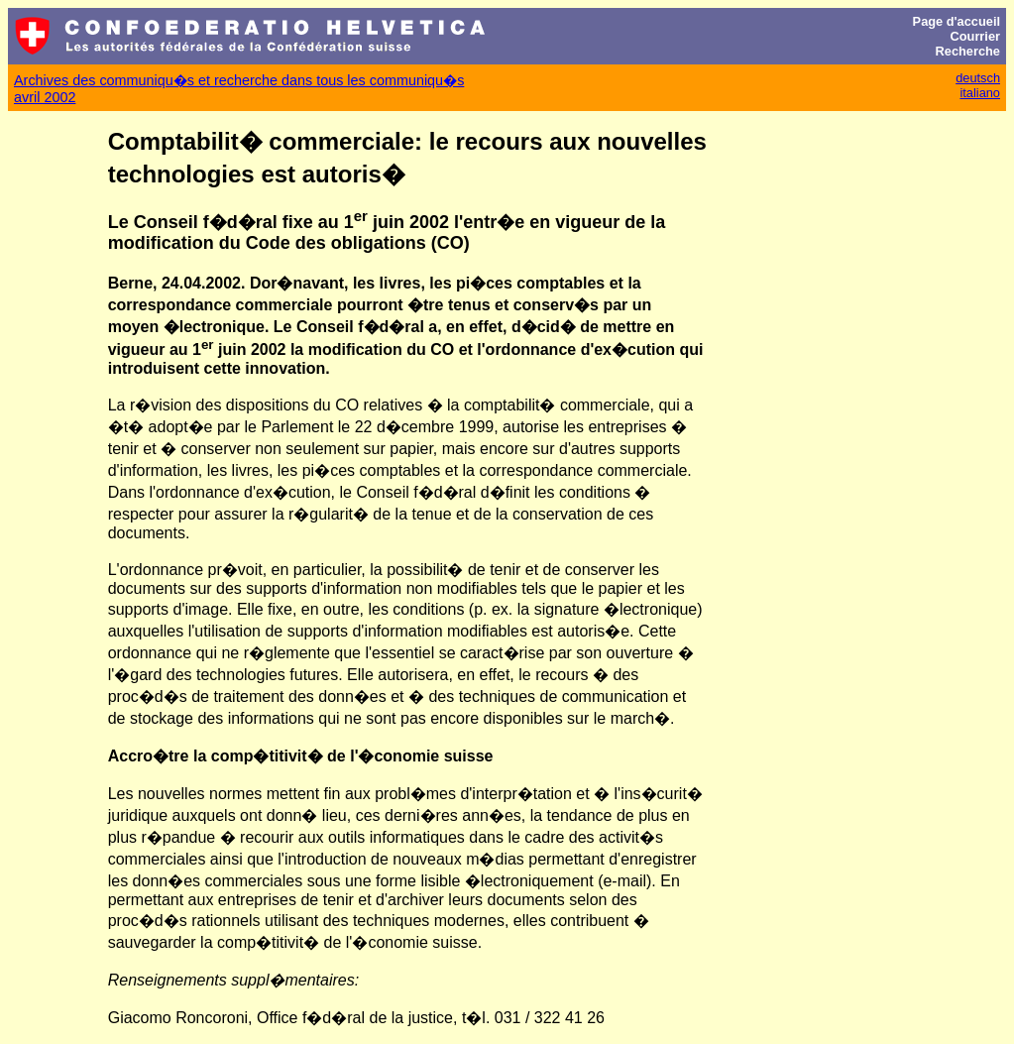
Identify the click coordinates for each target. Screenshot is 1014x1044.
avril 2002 (44, 97)
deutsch (978, 77)
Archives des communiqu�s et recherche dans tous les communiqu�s (239, 80)
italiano (979, 92)
